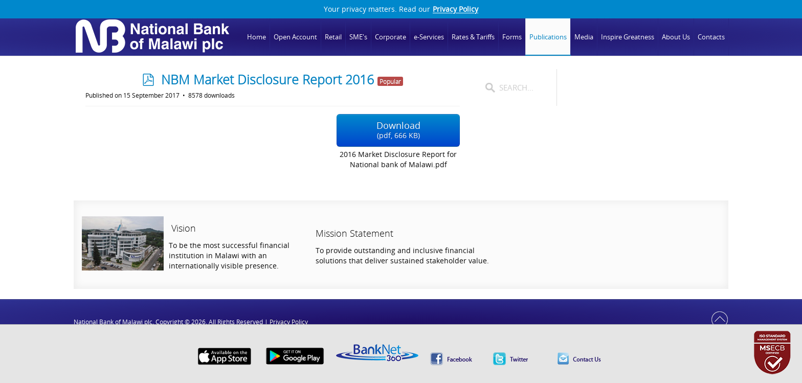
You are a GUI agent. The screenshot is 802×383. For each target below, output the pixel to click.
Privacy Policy (455, 9)
